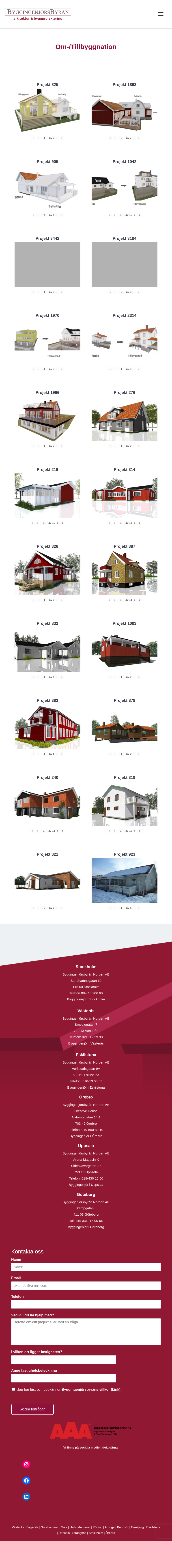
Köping (98, 1527)
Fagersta (32, 1527)
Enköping (137, 1527)
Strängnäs (79, 1533)
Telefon (18, 1296)
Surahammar (50, 1527)
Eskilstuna (153, 1527)
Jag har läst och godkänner (69, 1389)
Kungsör (123, 1527)
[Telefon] (86, 1304)
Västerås (18, 1527)
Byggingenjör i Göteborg (86, 1227)
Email (17, 1278)
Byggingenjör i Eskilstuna (86, 1087)
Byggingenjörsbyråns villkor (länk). (91, 1389)
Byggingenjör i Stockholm (86, 999)
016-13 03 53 (92, 1081)
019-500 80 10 (92, 1130)
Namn (17, 1259)
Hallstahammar (80, 1527)
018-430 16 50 (92, 1178)
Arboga (110, 1527)
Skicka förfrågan (32, 1409)
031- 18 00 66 (92, 1221)
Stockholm (96, 1533)
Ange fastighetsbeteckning (35, 1370)
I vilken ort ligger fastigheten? (37, 1352)
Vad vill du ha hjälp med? (33, 1315)
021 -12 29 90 (92, 1037)
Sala (64, 1527)
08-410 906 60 (92, 993)
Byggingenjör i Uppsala (86, 1184)
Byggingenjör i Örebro (86, 1136)
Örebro (110, 1533)
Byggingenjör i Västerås (86, 1043)
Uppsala (64, 1533)
